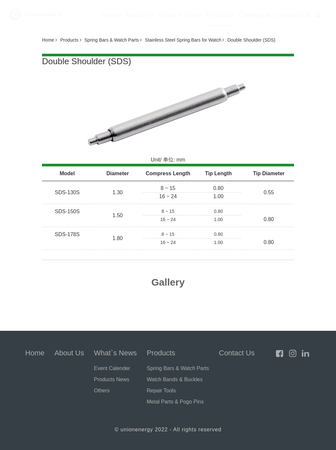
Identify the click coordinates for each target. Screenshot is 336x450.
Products (220, 15)
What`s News (180, 15)
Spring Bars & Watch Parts (113, 40)
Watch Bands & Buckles (174, 379)
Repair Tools (161, 390)
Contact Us (293, 15)
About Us (140, 15)
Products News (111, 379)
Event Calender (112, 368)
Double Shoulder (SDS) (251, 40)
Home (111, 15)
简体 (211, 37)
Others (102, 390)
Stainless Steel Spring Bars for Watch (184, 40)
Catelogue (254, 15)
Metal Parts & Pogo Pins (175, 401)
